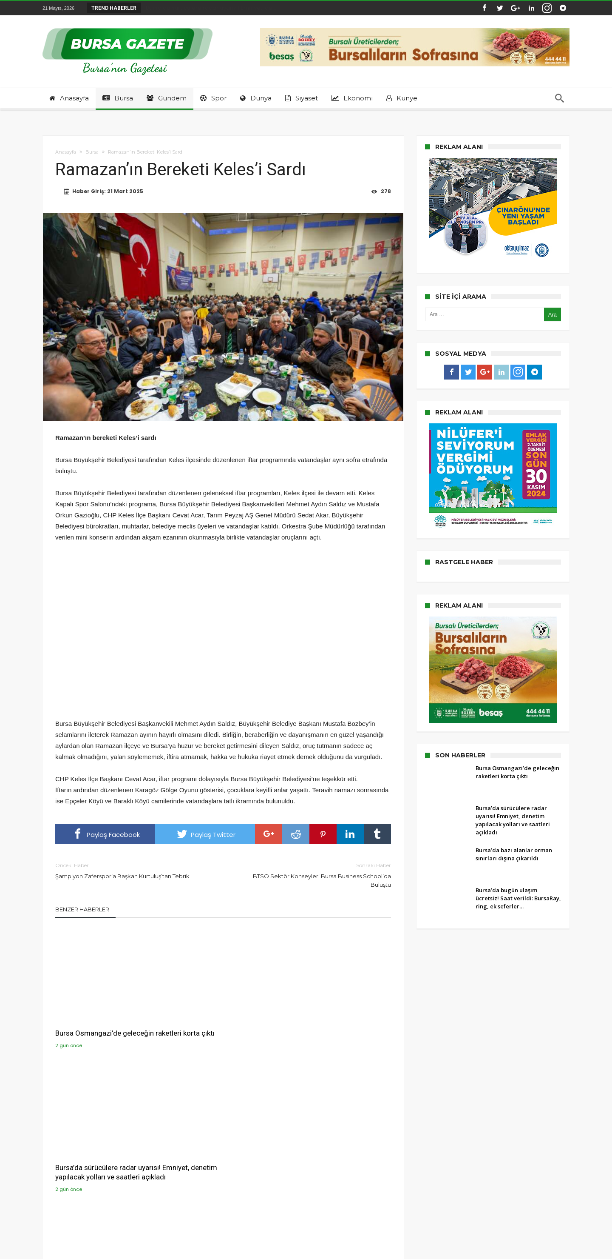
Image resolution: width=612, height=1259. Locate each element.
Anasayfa (65, 152)
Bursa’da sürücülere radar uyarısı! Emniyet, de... (209, 8)
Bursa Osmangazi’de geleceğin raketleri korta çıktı (104, 1018)
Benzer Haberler (82, 909)
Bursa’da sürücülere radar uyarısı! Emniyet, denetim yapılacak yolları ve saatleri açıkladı (222, 1022)
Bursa (92, 152)
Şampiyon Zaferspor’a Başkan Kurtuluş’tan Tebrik (132, 871)
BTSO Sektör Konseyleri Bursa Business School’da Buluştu (313, 875)
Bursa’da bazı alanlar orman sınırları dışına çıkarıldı (328, 1018)
